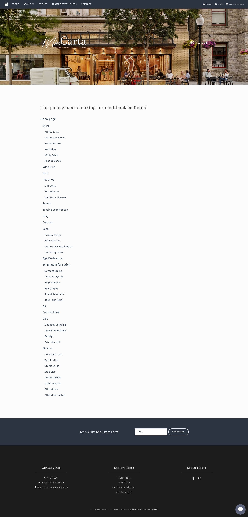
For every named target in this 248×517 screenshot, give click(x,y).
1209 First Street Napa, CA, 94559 (51, 487)
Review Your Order (55, 330)
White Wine (51, 155)
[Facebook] (193, 478)
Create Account (53, 354)
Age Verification (53, 258)
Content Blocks (53, 270)
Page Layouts (52, 282)
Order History (53, 383)
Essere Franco (53, 143)
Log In (220, 4)
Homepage (48, 119)
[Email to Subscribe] (151, 431)
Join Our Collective (56, 197)
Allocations (51, 389)
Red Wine (50, 149)
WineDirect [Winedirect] (136, 510)
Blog (45, 216)
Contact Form (51, 312)
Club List (50, 371)
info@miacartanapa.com (51, 483)
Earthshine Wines (55, 137)
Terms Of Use (52, 240)
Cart (45, 318)
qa (44, 305)
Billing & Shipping (55, 324)
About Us (29, 4)
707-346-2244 (51, 478)
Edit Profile (51, 360)
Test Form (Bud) (54, 299)
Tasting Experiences (64, 4)
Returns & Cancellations (59, 246)
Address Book (53, 377)
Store (15, 4)
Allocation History (55, 395)
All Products (52, 132)
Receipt (49, 336)
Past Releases (53, 161)
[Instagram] (200, 478)
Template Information (56, 264)
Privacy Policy (53, 235)
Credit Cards (52, 365)
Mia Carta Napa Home (64, 42)
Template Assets (54, 294)
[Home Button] (6, 4)
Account (209, 4)
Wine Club (49, 167)
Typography (51, 288)
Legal (46, 228)
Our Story (50, 185)
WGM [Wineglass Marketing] (155, 510)
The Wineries (52, 191)
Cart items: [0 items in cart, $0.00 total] (236, 4)
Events (43, 4)
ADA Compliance (54, 252)
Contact (86, 4)
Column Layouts (54, 276)
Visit (45, 173)
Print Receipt (52, 342)
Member (48, 348)
